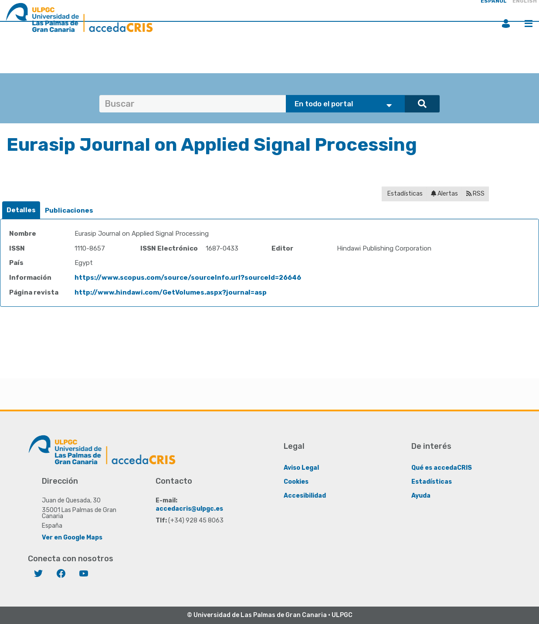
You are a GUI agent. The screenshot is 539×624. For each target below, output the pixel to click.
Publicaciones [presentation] (69, 210)
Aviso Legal (301, 467)
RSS (475, 193)
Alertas (444, 193)
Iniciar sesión (506, 23)
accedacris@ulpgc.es (189, 508)
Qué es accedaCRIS (441, 467)
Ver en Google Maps (72, 537)
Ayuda (421, 495)
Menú (528, 23)
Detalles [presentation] (21, 210)
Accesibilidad (305, 495)
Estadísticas (404, 193)
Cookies (296, 481)
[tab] (21, 210)
